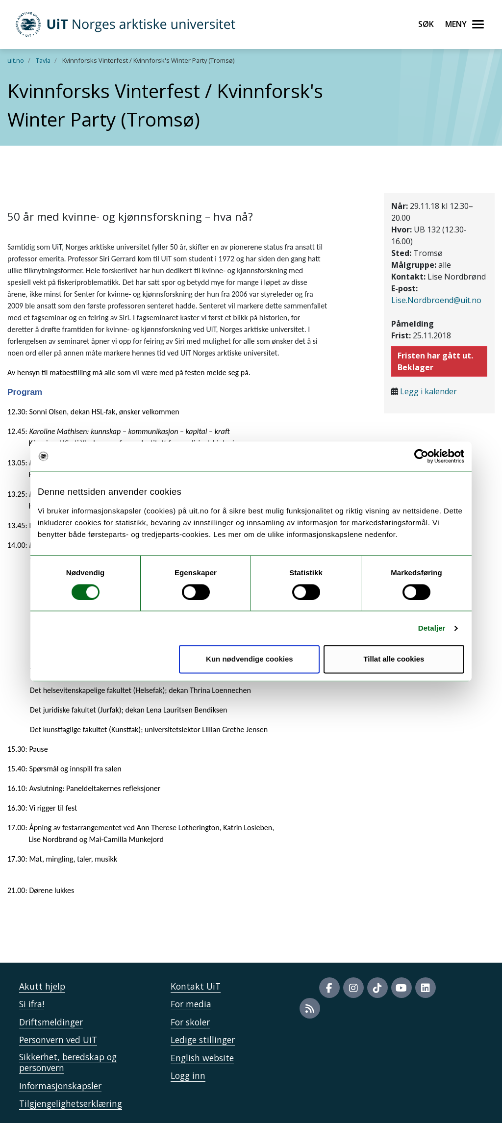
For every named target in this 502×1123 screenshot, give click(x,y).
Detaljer (432, 628)
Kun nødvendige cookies (249, 659)
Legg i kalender (428, 391)
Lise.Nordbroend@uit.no (436, 300)
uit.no (15, 60)
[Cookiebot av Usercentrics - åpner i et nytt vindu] (421, 456)
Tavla (43, 60)
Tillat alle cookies (393, 659)
